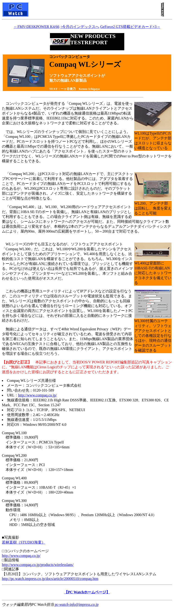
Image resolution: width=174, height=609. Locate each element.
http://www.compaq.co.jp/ (37, 395)
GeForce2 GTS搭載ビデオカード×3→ (130, 27)
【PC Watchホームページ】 (87, 592)
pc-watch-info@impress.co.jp (76, 604)
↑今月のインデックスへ (79, 27)
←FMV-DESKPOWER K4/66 (36, 27)
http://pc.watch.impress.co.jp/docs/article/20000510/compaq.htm (50, 579)
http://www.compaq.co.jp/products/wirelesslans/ (38, 565)
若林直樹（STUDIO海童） (23, 542)
